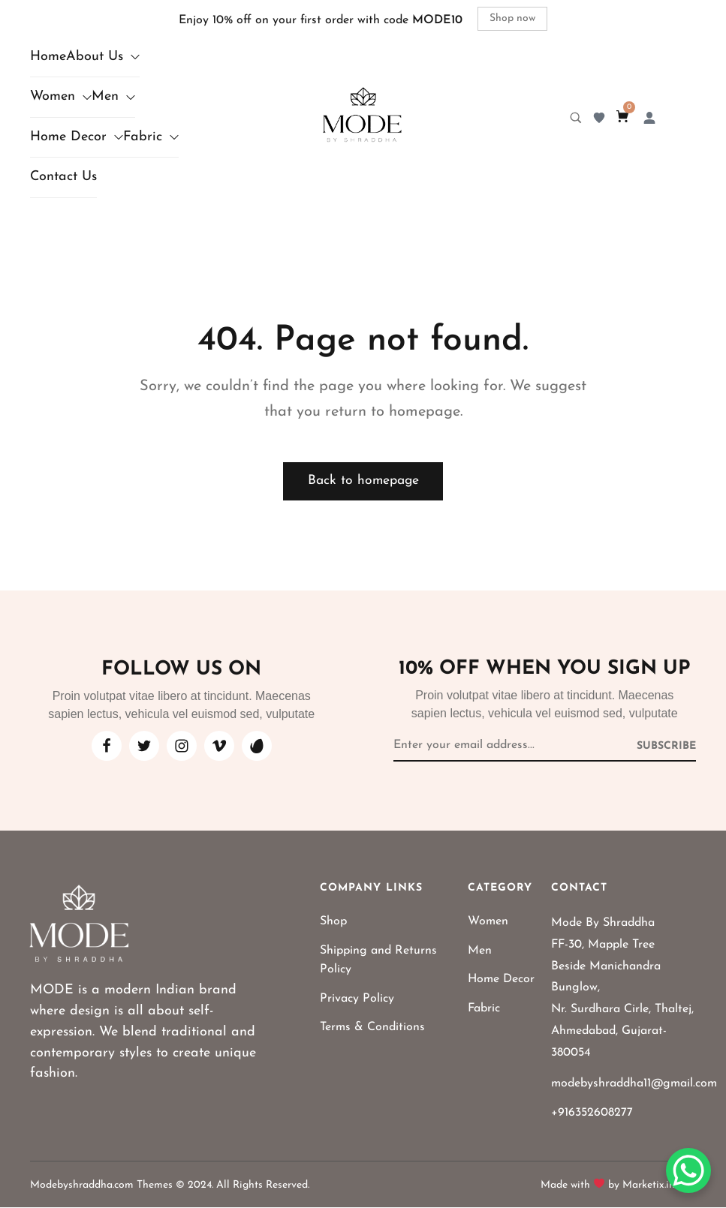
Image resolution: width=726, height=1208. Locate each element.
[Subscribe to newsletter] (666, 746)
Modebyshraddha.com (82, 1185)
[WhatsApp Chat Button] (688, 1170)
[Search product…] (576, 118)
